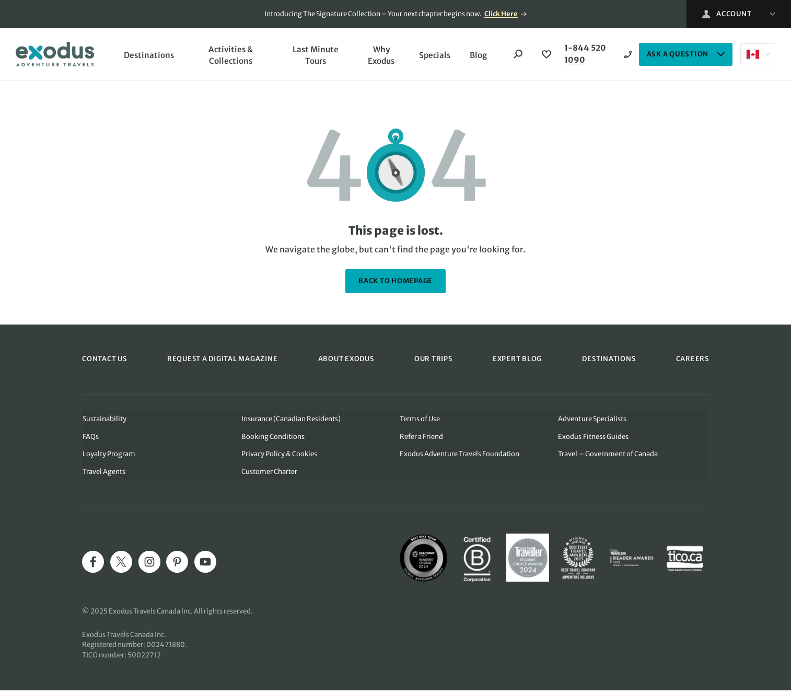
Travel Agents (103, 474)
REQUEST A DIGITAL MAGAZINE (222, 361)
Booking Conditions (272, 439)
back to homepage (395, 283)
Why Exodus (377, 56)
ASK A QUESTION (686, 55)
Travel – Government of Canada (608, 457)
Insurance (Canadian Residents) (290, 421)
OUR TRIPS (433, 361)
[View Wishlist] (544, 55)
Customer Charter (269, 474)
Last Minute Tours (312, 56)
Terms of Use (420, 421)
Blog (476, 56)
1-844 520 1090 (585, 55)
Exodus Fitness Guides (594, 439)
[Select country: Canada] (757, 56)
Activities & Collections (230, 56)
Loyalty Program (108, 457)
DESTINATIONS (608, 361)
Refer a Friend (421, 439)
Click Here (501, 13)
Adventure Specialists (592, 421)
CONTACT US (104, 361)
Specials (431, 56)
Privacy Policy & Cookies (279, 457)
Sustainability (104, 421)
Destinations (149, 56)
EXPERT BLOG (517, 361)
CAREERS (692, 361)
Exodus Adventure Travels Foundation (459, 457)
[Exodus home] (55, 55)
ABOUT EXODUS (346, 361)
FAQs (90, 439)
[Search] (516, 55)
